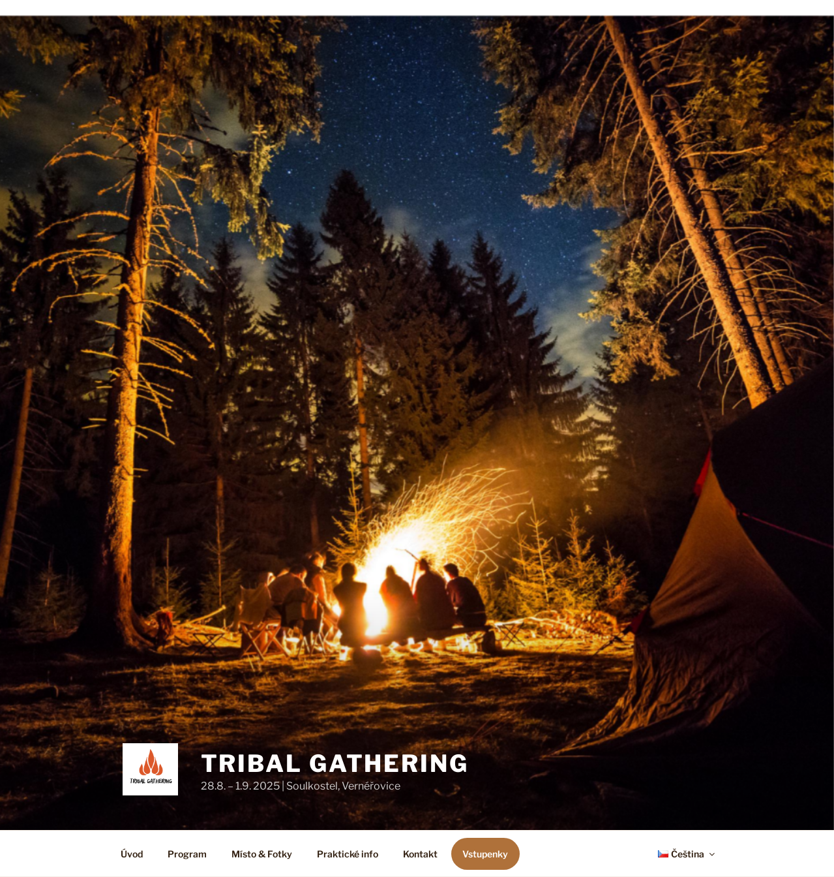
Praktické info (347, 853)
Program (187, 853)
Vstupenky (485, 853)
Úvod (132, 853)
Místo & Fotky (261, 853)
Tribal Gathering (335, 763)
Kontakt (420, 853)
